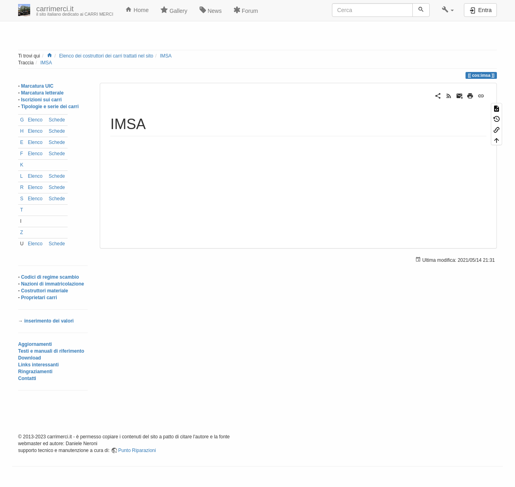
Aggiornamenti (35, 344)
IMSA (165, 56)
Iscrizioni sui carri (41, 100)
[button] (448, 10)
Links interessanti (38, 365)
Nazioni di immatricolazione (52, 284)
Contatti (27, 378)
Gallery (174, 10)
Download (29, 358)
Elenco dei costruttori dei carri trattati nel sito (106, 56)
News (211, 10)
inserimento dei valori (49, 321)
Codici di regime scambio (50, 277)
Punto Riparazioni (137, 450)
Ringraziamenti (35, 371)
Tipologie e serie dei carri (49, 106)
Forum (246, 10)
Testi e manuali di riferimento (51, 351)
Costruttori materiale (44, 291)
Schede (57, 120)
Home (136, 9)
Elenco (35, 120)
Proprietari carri (39, 297)
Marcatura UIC (37, 86)
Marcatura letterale (42, 93)
